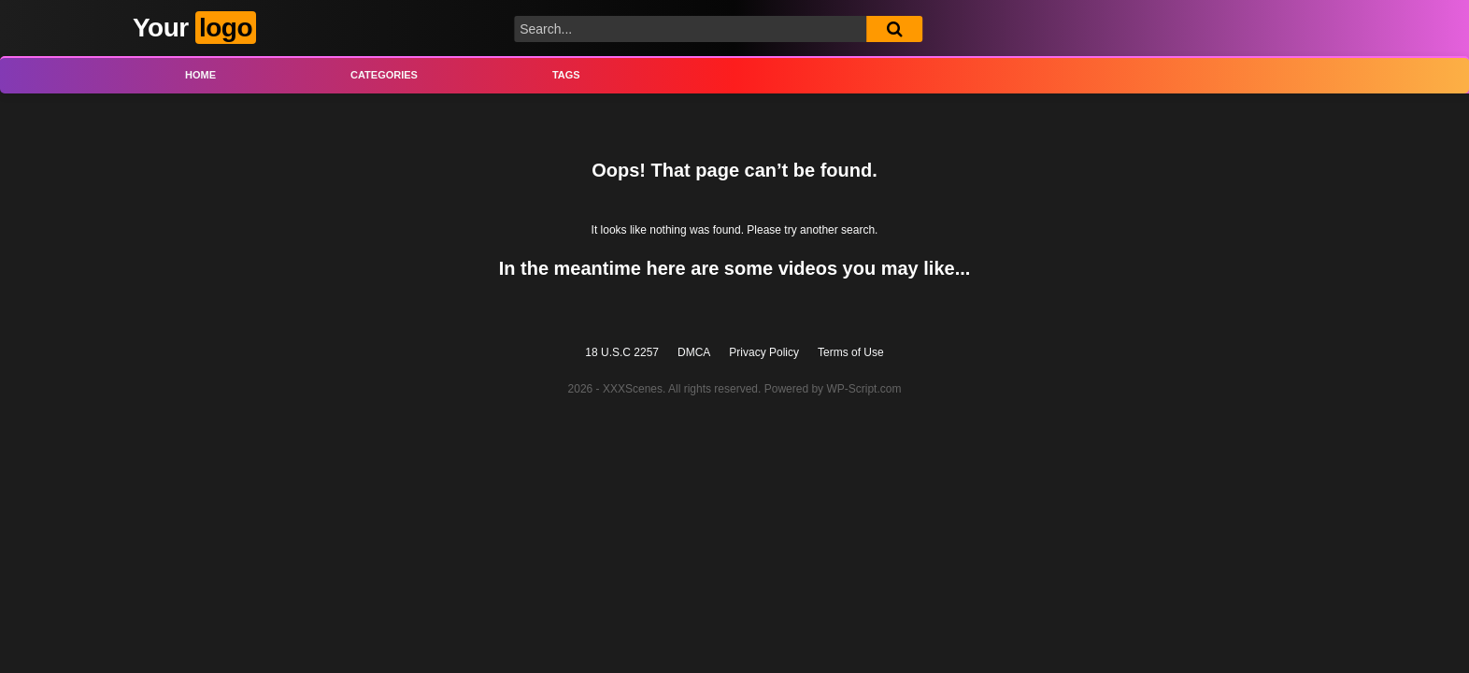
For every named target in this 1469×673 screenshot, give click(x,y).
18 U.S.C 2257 (622, 352)
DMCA (693, 352)
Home (200, 74)
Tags (566, 74)
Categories (384, 74)
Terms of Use (851, 352)
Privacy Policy (764, 352)
